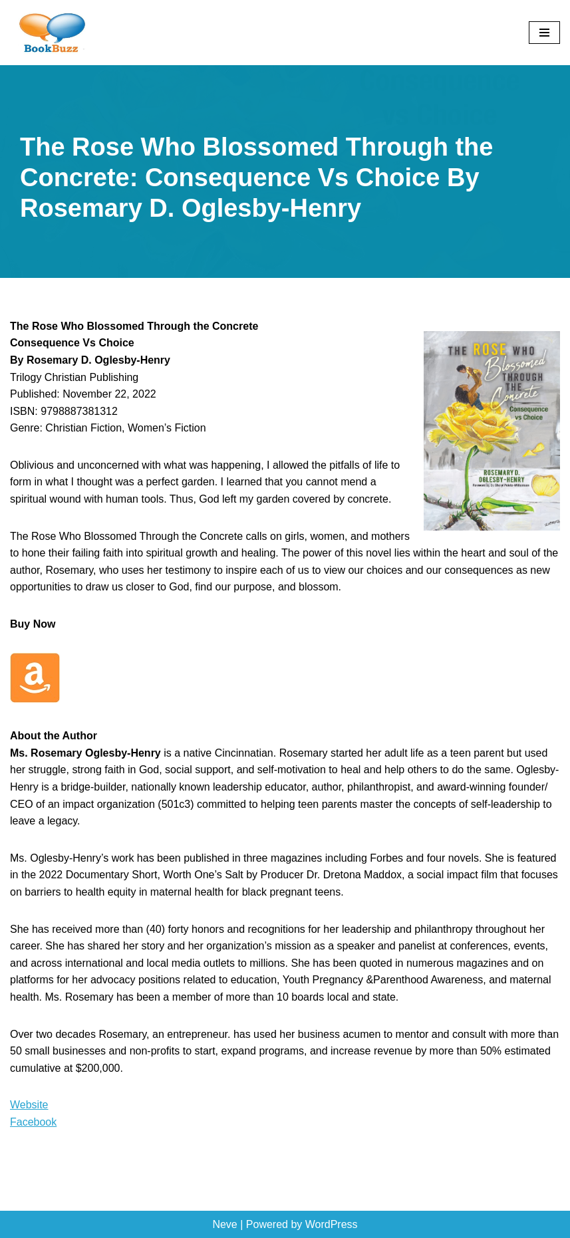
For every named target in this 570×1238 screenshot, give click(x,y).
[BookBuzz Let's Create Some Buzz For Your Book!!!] (50, 32)
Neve (224, 1224)
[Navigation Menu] (544, 32)
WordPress (331, 1224)
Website (29, 1104)
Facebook (33, 1122)
